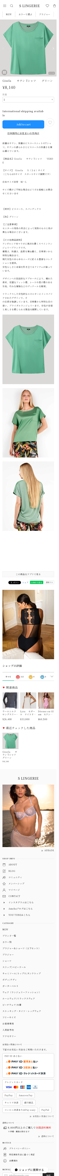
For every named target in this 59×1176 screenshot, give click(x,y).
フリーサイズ (9, 1017)
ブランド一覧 (9, 935)
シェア (25, 582)
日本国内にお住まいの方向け (23, 133)
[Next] (53, 48)
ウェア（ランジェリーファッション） (21, 992)
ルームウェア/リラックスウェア (18, 998)
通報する (49, 582)
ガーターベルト (10, 985)
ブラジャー (44, 14)
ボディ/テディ (9, 979)
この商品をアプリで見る (28, 574)
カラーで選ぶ (25, 14)
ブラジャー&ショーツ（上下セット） (21, 948)
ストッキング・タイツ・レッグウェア (21, 1011)
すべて (8, 676)
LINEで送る (36, 582)
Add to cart (23, 124)
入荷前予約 (8, 1029)
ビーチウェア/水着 (11, 1004)
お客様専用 (8, 1023)
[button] (4, 6)
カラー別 (7, 942)
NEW (9, 14)
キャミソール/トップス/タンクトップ (21, 973)
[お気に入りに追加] (50, 122)
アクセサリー (9, 1036)
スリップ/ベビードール (14, 967)
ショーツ (6, 960)
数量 (4, 94)
